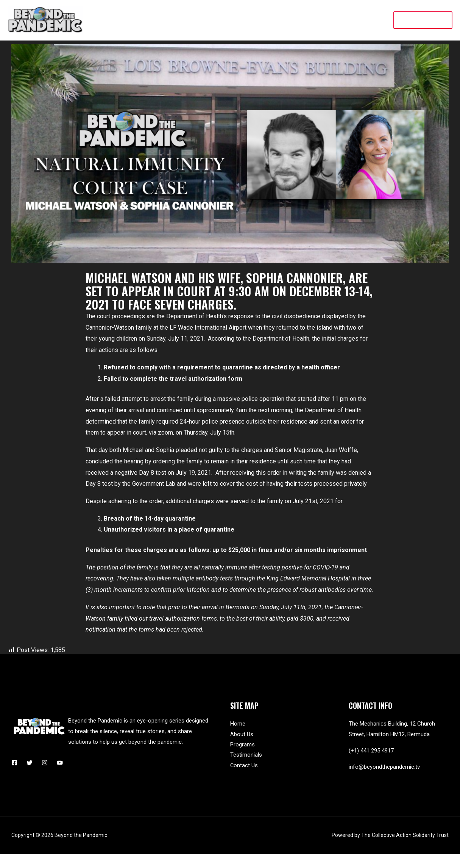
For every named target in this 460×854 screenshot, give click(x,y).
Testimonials (246, 755)
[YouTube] (60, 763)
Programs (242, 744)
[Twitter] (30, 763)
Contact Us (244, 766)
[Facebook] (14, 763)
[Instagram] (45, 763)
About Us (241, 734)
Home (237, 723)
